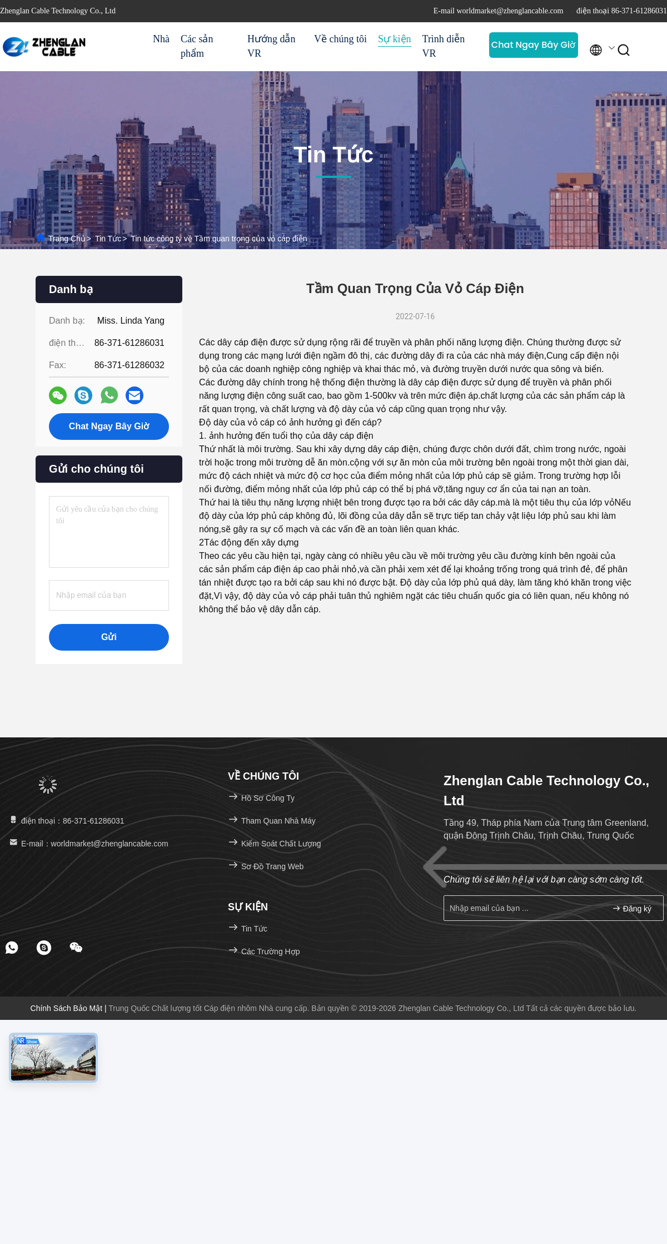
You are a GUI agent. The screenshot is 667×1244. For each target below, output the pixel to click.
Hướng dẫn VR (271, 46)
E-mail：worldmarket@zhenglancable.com (88, 843)
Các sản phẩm (197, 46)
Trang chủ (67, 238)
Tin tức (108, 238)
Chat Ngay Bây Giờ (533, 44)
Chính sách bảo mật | (70, 1008)
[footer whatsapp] (11, 947)
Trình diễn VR (443, 46)
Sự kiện (394, 38)
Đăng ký (631, 908)
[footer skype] (44, 947)
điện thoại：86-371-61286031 (66, 820)
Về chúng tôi (340, 38)
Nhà (161, 38)
